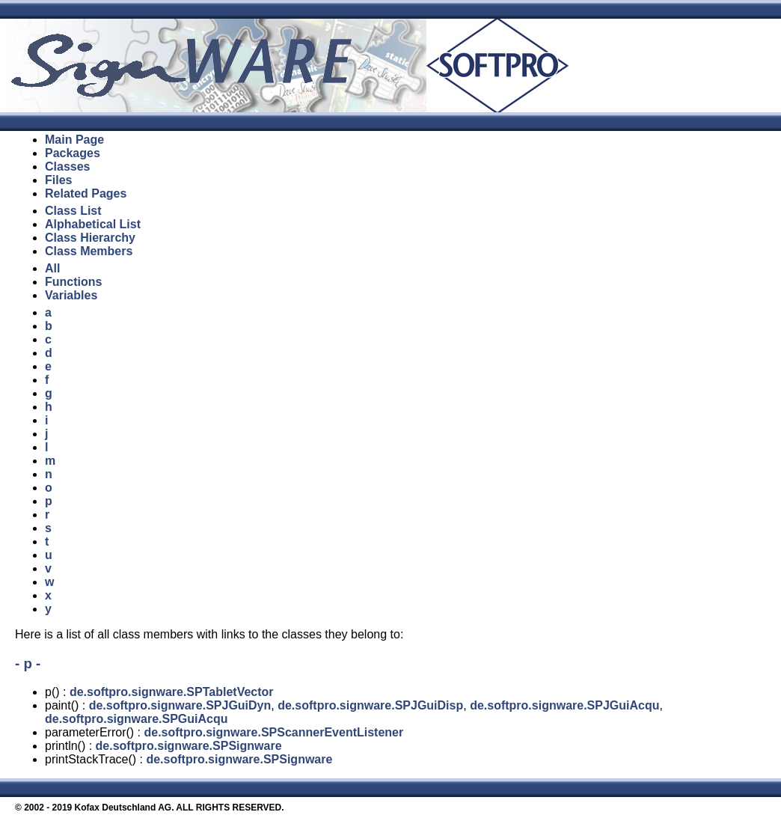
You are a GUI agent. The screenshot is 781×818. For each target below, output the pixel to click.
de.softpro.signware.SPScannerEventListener (273, 732)
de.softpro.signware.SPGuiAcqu (136, 718)
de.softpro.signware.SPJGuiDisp (370, 705)
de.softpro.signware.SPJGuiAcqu (564, 705)
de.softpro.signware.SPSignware (189, 745)
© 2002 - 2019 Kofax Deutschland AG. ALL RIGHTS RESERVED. (149, 807)
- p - (27, 663)
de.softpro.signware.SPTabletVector (172, 692)
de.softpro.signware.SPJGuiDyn (180, 705)
